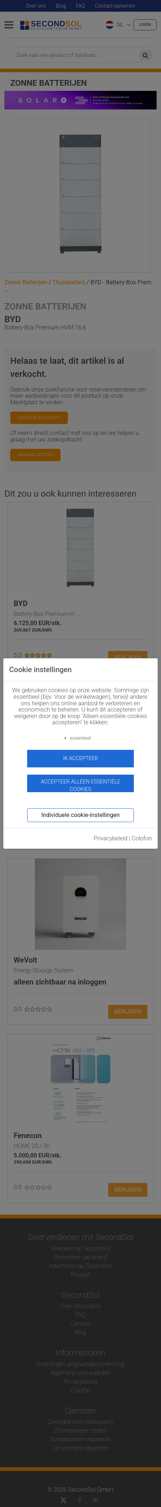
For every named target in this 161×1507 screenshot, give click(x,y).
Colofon (142, 838)
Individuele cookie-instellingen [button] (80, 815)
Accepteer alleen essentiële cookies (80, 785)
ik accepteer (80, 758)
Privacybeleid (110, 838)
